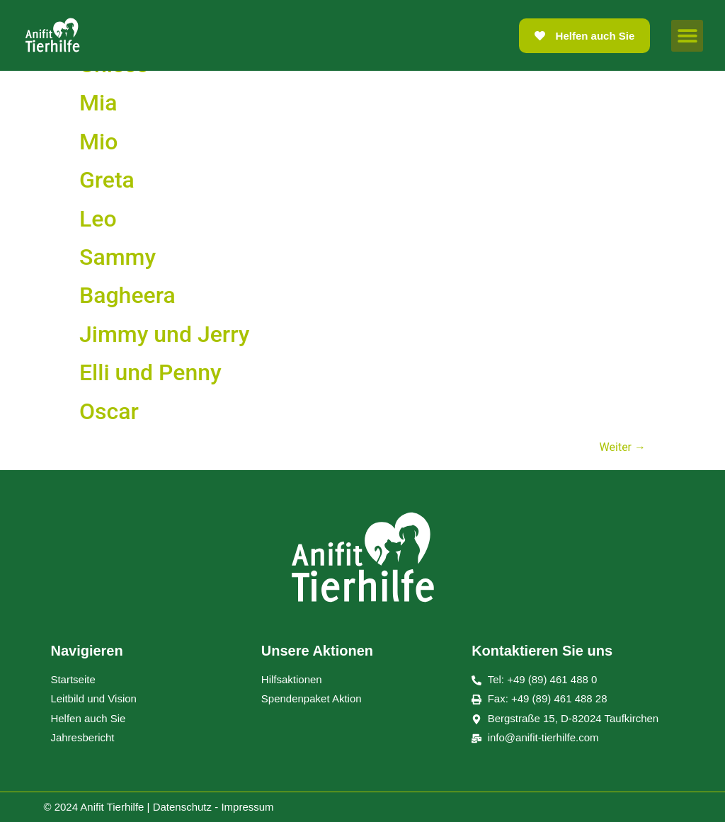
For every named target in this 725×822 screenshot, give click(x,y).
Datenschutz (182, 807)
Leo (98, 218)
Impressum (247, 807)
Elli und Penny (150, 372)
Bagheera (127, 295)
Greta (107, 179)
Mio (98, 141)
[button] (687, 36)
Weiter (623, 447)
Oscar (109, 411)
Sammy (117, 257)
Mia (98, 102)
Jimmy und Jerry (164, 334)
